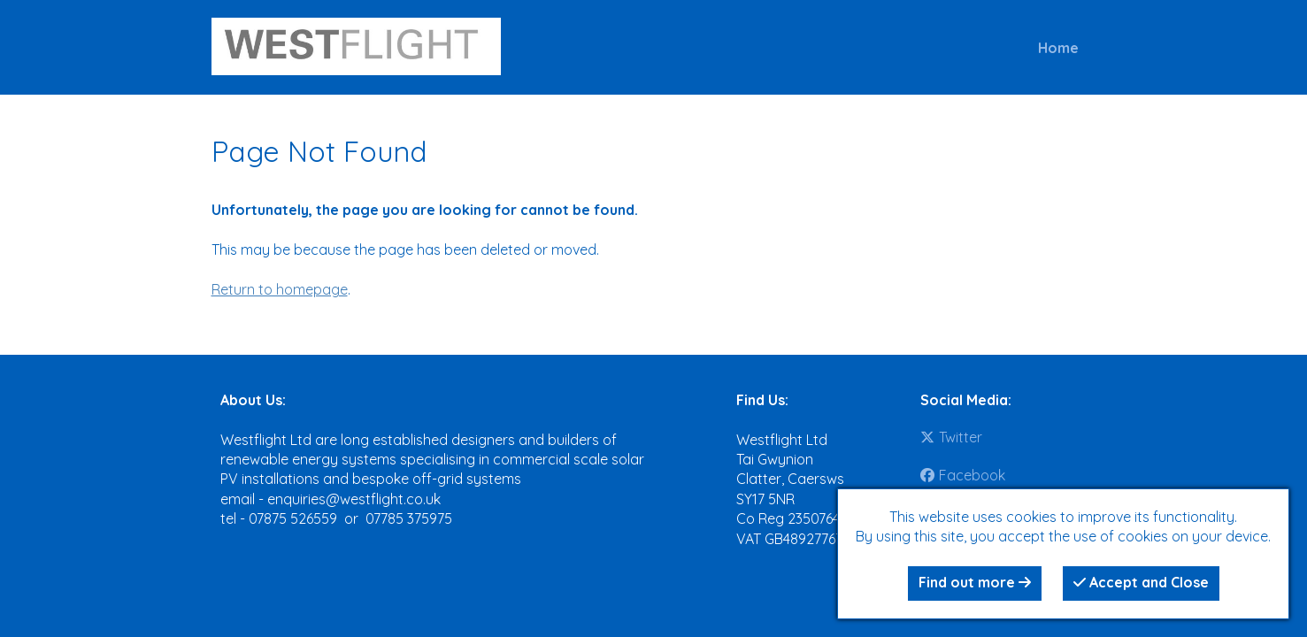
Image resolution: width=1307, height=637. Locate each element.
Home (1058, 48)
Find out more (975, 582)
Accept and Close (1141, 582)
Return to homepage (279, 289)
